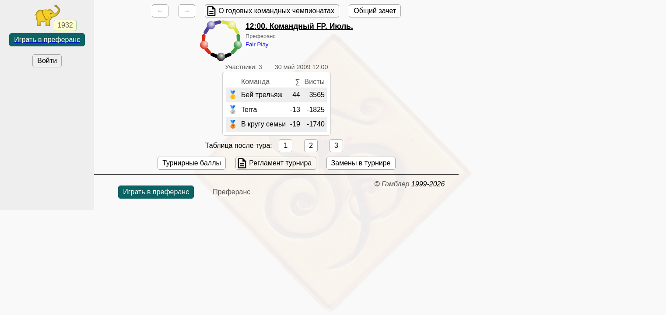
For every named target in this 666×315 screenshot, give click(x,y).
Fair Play (257, 44)
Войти (47, 60)
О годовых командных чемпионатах (276, 10)
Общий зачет (375, 10)
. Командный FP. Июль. (299, 26)
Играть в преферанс (47, 39)
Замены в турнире (361, 163)
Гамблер (396, 184)
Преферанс (231, 192)
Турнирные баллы (191, 163)
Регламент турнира (280, 163)
